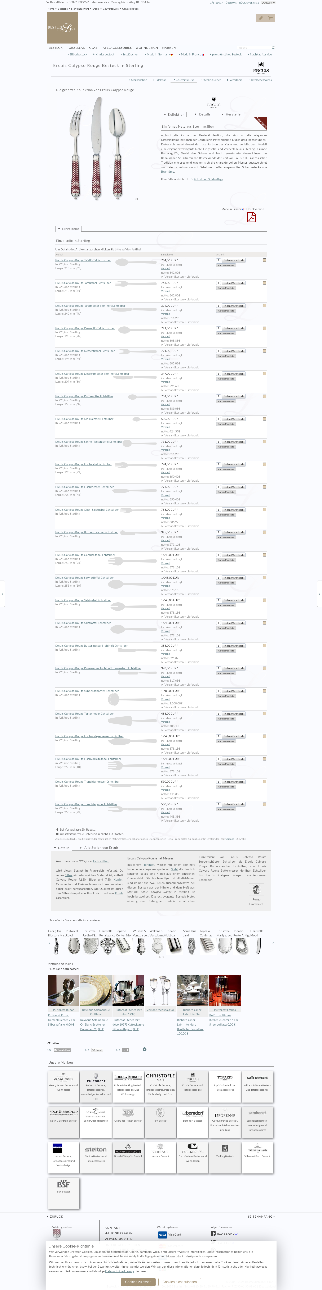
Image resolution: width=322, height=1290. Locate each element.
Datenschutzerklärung (119, 1271)
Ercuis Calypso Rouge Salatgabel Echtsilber (106, 600)
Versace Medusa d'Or (160, 993)
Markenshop (139, 80)
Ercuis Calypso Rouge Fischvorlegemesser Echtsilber (106, 736)
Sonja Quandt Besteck (96, 1115)
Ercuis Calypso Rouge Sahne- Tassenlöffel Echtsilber (106, 442)
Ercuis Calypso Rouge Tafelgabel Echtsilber (106, 283)
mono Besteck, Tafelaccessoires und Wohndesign (63, 1155)
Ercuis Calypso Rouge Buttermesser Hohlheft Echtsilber (106, 646)
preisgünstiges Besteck (227, 54)
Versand (165, 268)
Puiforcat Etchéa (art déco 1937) (128, 995)
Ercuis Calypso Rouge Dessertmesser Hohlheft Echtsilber (106, 374)
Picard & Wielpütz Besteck (128, 1151)
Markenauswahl (80, 8)
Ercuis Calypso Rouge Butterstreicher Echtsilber (106, 532)
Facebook (225, 1234)
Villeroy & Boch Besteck (257, 1151)
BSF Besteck (63, 1186)
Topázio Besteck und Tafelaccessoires (225, 1082)
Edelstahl (161, 80)
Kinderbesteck (105, 54)
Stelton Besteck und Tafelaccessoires (96, 1153)
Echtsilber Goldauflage (208, 179)
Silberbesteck (78, 54)
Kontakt (112, 1227)
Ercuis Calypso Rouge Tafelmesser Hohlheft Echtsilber (106, 306)
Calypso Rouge (130, 8)
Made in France (191, 54)
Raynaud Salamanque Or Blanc (96, 995)
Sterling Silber (212, 80)
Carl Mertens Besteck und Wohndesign (192, 1153)
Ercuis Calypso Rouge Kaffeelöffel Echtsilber (106, 396)
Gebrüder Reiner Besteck (128, 1115)
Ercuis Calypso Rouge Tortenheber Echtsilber (106, 714)
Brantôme (167, 171)
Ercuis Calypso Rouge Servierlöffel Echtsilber (106, 578)
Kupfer (118, 879)
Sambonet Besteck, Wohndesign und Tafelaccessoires (257, 1119)
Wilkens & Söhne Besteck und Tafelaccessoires (257, 1082)
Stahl (174, 869)
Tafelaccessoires (261, 80)
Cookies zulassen (138, 1282)
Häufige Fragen (119, 1233)
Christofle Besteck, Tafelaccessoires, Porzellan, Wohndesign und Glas (160, 1084)
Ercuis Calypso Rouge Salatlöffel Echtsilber (106, 623)
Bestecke (63, 8)
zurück (56, 1216)
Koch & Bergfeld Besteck (63, 1115)
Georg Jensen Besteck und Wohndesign (63, 1082)
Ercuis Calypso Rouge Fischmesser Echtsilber (106, 487)
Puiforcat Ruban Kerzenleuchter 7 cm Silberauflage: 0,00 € (61, 1020)
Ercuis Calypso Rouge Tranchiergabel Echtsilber (106, 804)
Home (51, 8)
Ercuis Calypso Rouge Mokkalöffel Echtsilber (106, 419)
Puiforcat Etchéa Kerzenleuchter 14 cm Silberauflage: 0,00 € (223, 1020)
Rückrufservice (249, 2)
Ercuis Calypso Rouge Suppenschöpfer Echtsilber (106, 691)
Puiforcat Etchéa (225, 993)
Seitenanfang (260, 1216)
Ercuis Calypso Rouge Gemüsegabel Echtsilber (106, 555)
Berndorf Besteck (192, 1115)
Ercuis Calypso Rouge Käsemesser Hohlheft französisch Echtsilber (106, 668)
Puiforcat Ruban (63, 993)
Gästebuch (216, 2)
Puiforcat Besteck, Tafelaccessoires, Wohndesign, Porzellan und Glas (96, 1086)
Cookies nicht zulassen (180, 1282)
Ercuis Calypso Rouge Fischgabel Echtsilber (106, 464)
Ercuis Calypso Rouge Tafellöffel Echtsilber (106, 260)
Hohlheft (148, 864)
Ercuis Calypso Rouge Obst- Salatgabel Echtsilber (106, 510)
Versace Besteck (160, 1151)
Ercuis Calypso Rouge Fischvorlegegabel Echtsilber (106, 759)
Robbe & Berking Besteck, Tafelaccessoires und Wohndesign (128, 1084)
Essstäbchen (130, 54)
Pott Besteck (160, 1115)
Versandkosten (119, 1239)
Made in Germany (159, 54)
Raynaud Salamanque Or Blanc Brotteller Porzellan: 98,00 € (94, 1024)
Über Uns (231, 2)
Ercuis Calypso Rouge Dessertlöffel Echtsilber (106, 328)
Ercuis (95, 8)
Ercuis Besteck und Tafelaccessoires (192, 1082)
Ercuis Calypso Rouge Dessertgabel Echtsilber (106, 351)
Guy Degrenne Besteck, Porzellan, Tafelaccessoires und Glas (224, 1119)
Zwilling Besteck (225, 1151)
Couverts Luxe (111, 8)
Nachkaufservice (261, 54)
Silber (68, 875)
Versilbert (235, 80)
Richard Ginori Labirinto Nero (192, 995)
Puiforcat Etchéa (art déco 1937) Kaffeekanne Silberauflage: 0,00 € (128, 1024)
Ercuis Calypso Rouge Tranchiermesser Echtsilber (106, 782)
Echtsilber (101, 861)
